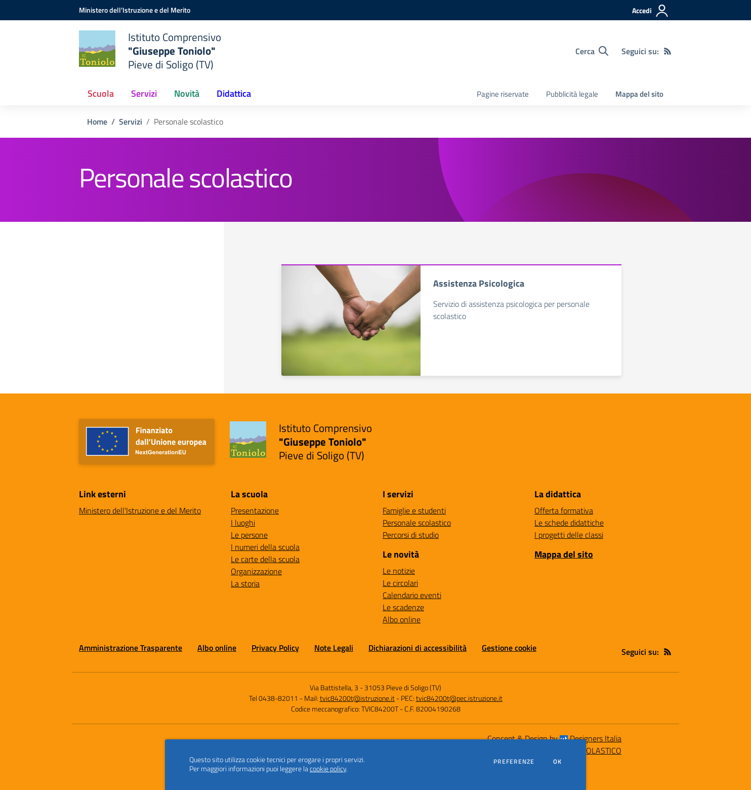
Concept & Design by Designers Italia (554, 738)
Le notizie (399, 571)
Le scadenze (403, 607)
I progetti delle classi (568, 535)
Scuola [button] (101, 93)
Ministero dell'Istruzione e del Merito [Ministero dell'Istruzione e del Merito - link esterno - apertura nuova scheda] (140, 510)
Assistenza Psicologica (478, 283)
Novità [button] (186, 93)
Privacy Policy (275, 648)
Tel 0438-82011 (273, 698)
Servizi (130, 121)
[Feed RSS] (667, 51)
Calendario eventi (412, 595)
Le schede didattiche (569, 523)
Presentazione (255, 510)
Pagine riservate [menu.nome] (503, 94)
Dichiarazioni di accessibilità (417, 648)
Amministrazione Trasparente (130, 648)
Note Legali (333, 648)
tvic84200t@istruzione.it (357, 698)
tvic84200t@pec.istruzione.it (459, 698)
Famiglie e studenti (414, 510)
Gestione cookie (509, 648)
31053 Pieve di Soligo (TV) (402, 687)
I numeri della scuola (265, 547)
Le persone (249, 535)
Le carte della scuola (265, 559)
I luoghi (243, 523)
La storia (245, 583)
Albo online (402, 619)
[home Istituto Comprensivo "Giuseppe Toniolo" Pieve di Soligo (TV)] (150, 50)
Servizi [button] (144, 93)
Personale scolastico (417, 523)
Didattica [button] (234, 93)
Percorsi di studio (411, 535)
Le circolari (400, 583)
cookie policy (328, 768)
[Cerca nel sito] (591, 51)
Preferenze (513, 762)
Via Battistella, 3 (334, 687)
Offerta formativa (563, 510)
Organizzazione (256, 571)
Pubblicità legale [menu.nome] (572, 94)
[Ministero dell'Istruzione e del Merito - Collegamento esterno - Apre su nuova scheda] (134, 10)
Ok (557, 762)
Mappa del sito (639, 94)
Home (97, 121)
